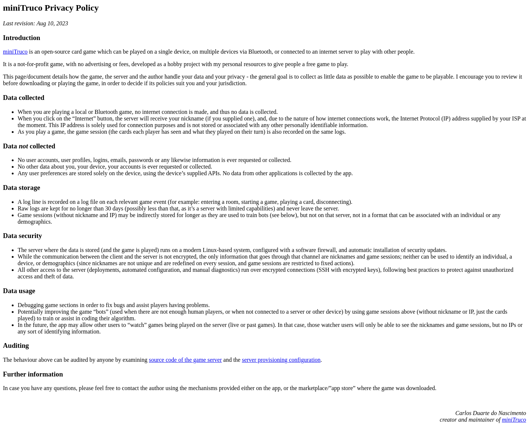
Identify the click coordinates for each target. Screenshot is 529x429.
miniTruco (15, 51)
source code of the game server (185, 360)
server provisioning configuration (281, 360)
